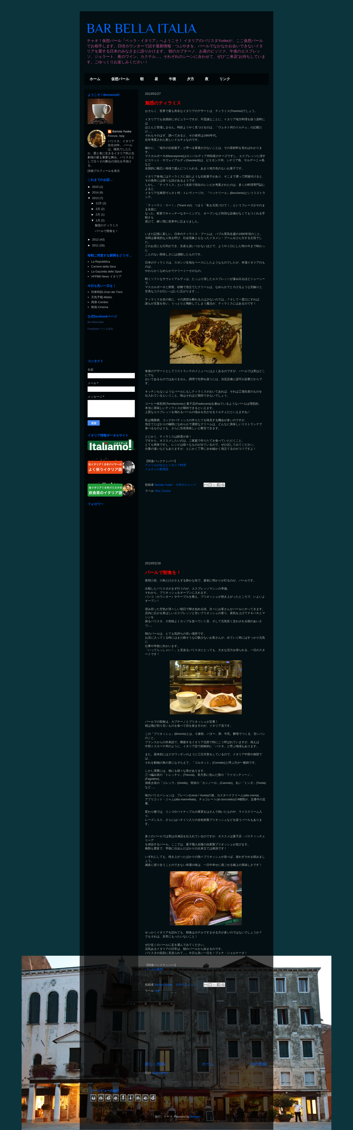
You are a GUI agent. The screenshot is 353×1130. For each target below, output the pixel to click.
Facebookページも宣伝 (100, 328)
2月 (98, 214)
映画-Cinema (99, 307)
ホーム (95, 79)
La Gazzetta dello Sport (106, 271)
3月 (98, 209)
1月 (98, 220)
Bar (157, 490)
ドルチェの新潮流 (156, 469)
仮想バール (120, 79)
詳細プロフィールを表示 (104, 170)
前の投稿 (258, 1064)
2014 (96, 192)
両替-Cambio (99, 302)
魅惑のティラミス (163, 102)
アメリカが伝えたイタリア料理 (165, 465)
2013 (96, 198)
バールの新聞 (154, 969)
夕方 (190, 79)
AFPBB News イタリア (106, 276)
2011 (96, 245)
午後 (172, 79)
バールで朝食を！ (163, 572)
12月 (99, 203)
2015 (96, 186)
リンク (224, 79)
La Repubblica (100, 261)
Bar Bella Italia (96, 322)
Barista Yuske (121, 131)
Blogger (195, 1116)
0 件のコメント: (187, 484)
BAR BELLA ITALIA (141, 28)
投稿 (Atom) (160, 1073)
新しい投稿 (155, 1064)
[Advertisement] (206, 527)
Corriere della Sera (103, 266)
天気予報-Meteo (101, 297)
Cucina (165, 490)
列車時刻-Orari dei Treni (106, 292)
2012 (96, 239)
